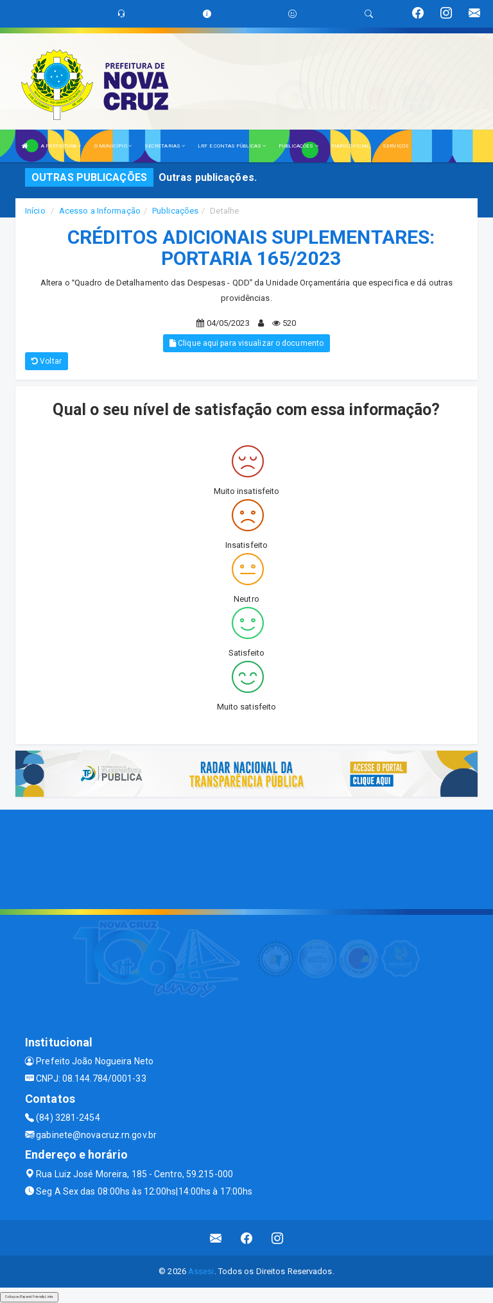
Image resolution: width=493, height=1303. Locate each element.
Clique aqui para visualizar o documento (246, 343)
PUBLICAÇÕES (298, 146)
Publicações (175, 211)
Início (35, 211)
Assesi (201, 1271)
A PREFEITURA (61, 146)
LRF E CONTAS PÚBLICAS (232, 146)
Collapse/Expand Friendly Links (29, 1297)
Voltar (46, 361)
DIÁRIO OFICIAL (350, 146)
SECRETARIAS (164, 146)
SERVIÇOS (396, 146)
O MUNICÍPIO (113, 146)
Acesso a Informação (100, 211)
